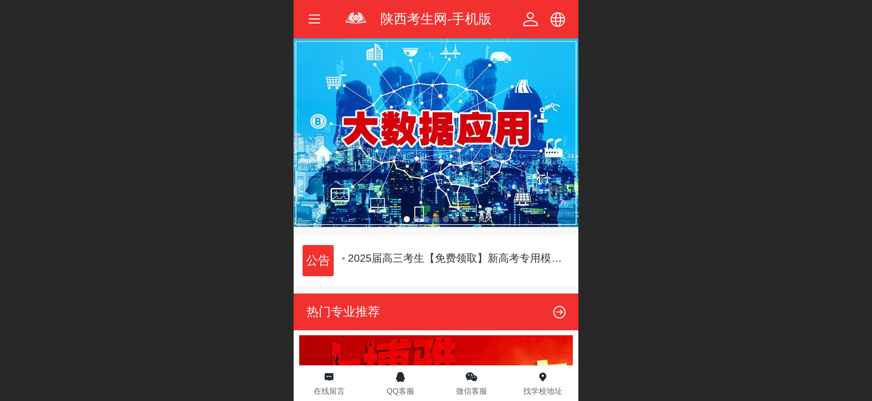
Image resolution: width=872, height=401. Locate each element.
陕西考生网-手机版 (436, 18)
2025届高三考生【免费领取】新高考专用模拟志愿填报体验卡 (456, 258)
